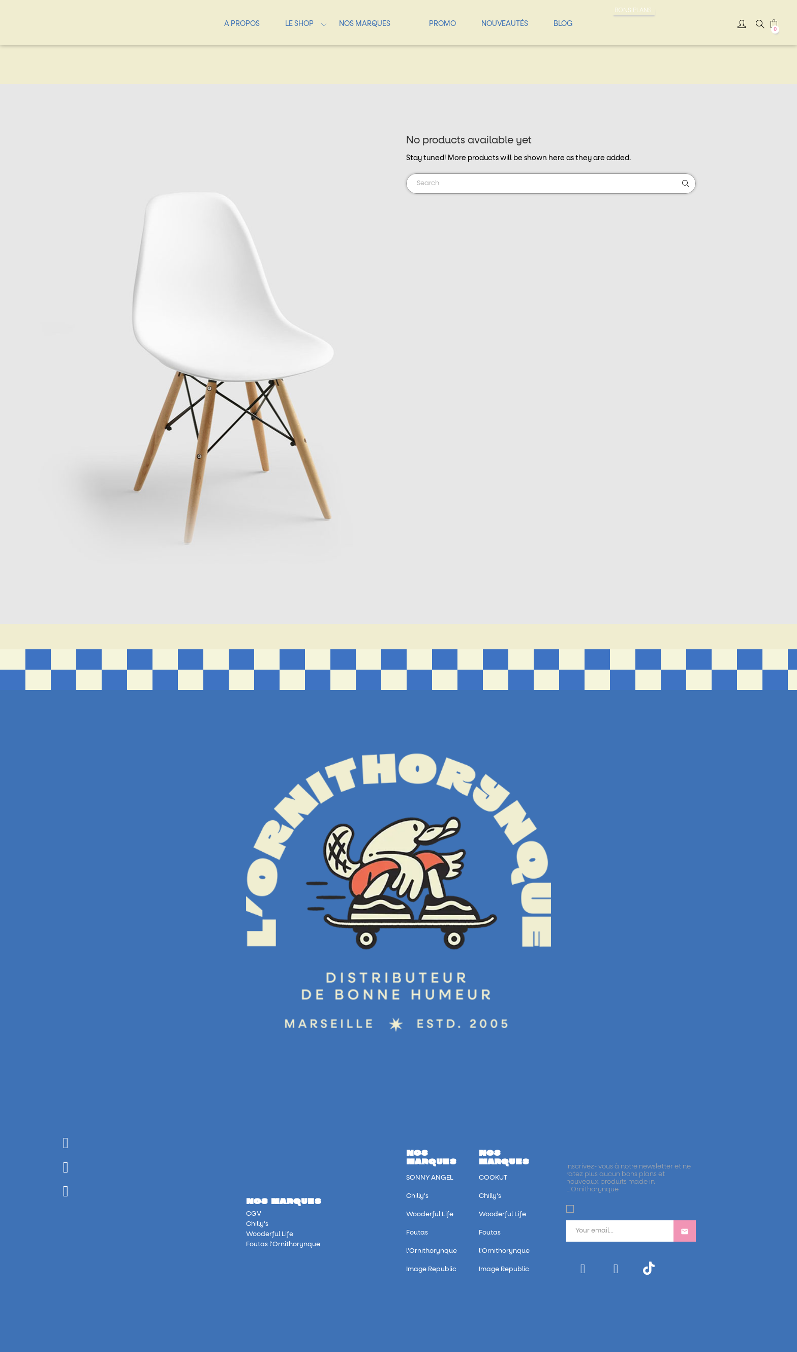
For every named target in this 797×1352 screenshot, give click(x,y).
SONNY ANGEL (429, 1178)
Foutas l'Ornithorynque (283, 1244)
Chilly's (257, 1224)
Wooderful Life (269, 1234)
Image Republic (431, 1269)
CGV (253, 1214)
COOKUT (493, 1178)
